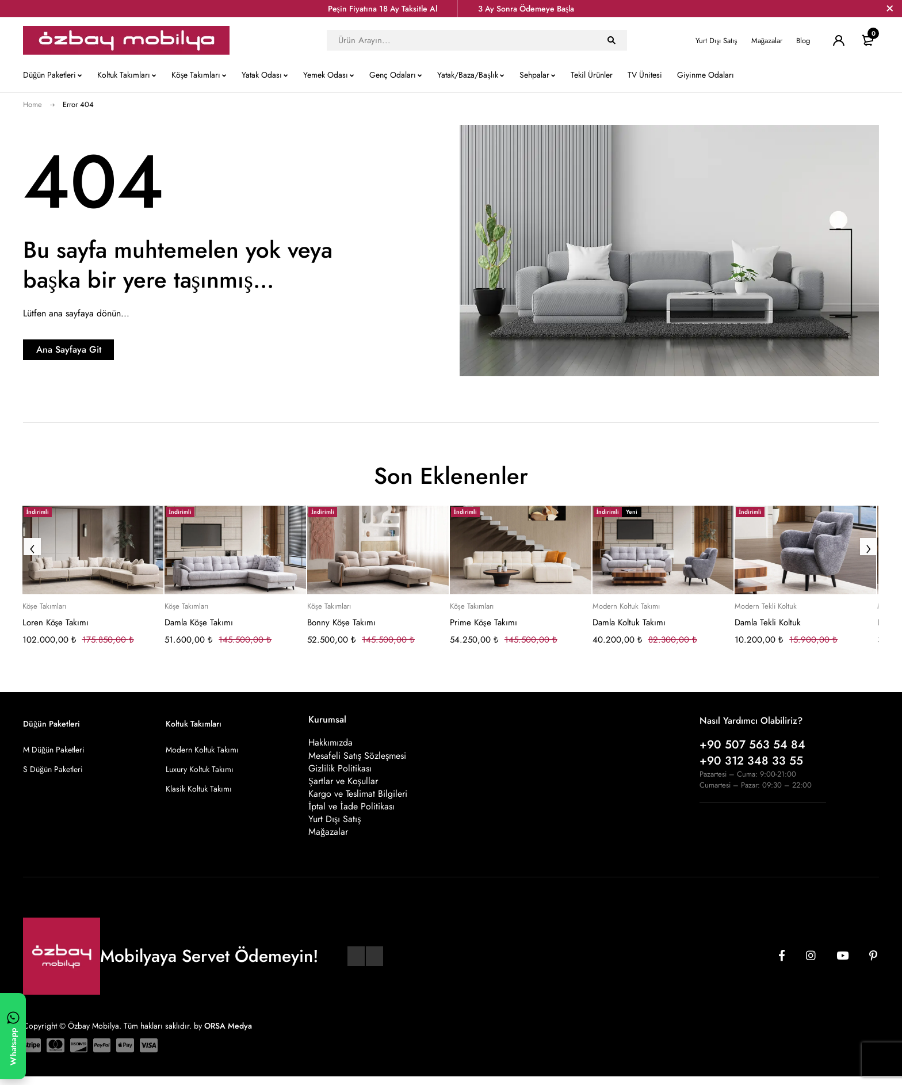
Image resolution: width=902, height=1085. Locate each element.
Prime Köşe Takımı (483, 622)
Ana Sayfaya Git (95, 349)
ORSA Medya (228, 1034)
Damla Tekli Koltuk (768, 622)
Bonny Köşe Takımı (341, 622)
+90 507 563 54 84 (752, 744)
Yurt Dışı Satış (716, 40)
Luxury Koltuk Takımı (200, 769)
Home (32, 104)
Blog (803, 40)
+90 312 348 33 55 (751, 760)
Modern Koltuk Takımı (626, 606)
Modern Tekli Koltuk (766, 606)
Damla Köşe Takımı (199, 622)
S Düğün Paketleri (53, 769)
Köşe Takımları (44, 606)
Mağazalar (767, 40)
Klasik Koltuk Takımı (199, 788)
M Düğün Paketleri (54, 749)
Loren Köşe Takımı (55, 622)
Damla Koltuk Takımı (629, 622)
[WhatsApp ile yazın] (13, 1036)
